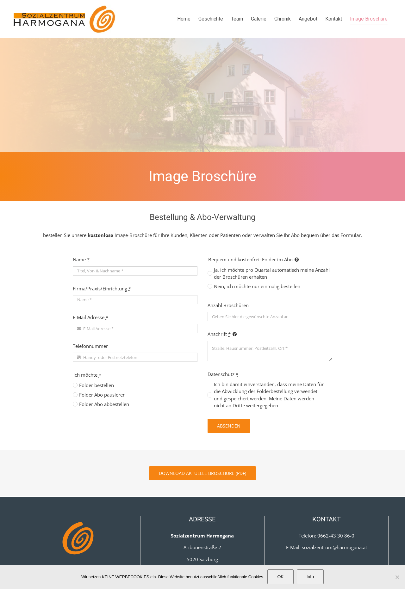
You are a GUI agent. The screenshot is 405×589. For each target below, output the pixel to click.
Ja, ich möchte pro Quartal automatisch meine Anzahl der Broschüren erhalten (272, 273)
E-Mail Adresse (90, 317)
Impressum (78, 535)
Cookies (78, 563)
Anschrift (219, 334)
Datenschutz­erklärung (79, 549)
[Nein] (397, 577)
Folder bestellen (96, 385)
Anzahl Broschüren (228, 305)
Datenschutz (223, 374)
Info (310, 576)
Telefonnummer (90, 346)
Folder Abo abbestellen (104, 404)
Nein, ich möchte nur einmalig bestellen (257, 286)
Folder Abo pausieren (102, 395)
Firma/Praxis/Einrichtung (102, 288)
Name (81, 259)
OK (280, 576)
